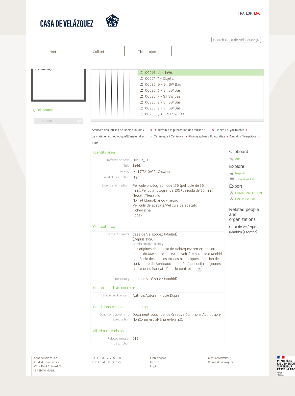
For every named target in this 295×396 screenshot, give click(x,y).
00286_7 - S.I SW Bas (159, 96)
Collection (101, 52)
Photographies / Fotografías (206, 136)
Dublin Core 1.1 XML (246, 193)
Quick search (43, 110)
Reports (238, 173)
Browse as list (242, 179)
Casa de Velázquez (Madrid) (155, 234)
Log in (154, 366)
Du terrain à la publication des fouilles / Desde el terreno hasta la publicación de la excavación (183, 130)
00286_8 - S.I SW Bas (160, 102)
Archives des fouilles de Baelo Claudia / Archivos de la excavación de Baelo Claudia (121, 130)
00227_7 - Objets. (156, 78)
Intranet (155, 362)
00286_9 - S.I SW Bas (160, 108)
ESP (249, 13)
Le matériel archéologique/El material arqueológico (121, 136)
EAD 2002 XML (243, 199)
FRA (241, 13)
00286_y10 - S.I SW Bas (161, 114)
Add (237, 159)
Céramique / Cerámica (168, 136)
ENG (257, 13)
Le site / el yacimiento (230, 130)
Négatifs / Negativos (243, 136)
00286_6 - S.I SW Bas (160, 90)
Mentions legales (218, 358)
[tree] (177, 94)
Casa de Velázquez (45, 358)
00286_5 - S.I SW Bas (160, 84)
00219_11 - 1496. (156, 73)
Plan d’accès (158, 358)
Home (54, 52)
